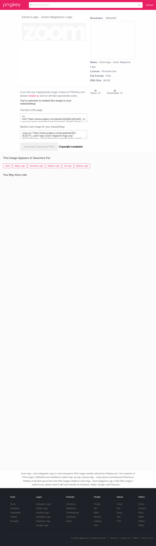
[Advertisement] (68, 63)
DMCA (136, 538)
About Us (114, 538)
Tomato (13, 517)
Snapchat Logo (43, 521)
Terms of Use (147, 538)
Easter (69, 521)
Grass (119, 512)
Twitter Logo (42, 508)
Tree (119, 521)
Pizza (12, 504)
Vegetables (15, 512)
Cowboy (98, 521)
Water (141, 517)
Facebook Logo (43, 517)
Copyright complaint (71, 146)
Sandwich (15, 508)
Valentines (71, 517)
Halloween (71, 508)
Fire (118, 508)
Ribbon (141, 521)
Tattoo (141, 525)
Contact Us (125, 538)
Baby (96, 512)
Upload (149, 5)
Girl (95, 508)
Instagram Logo (43, 504)
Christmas (71, 504)
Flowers (142, 508)
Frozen (97, 504)
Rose (140, 512)
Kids (96, 525)
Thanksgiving (72, 512)
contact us (33, 95)
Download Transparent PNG (39, 146)
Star (119, 517)
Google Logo (42, 525)
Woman (97, 517)
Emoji (141, 504)
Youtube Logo (42, 512)
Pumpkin (14, 521)
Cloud (119, 504)
